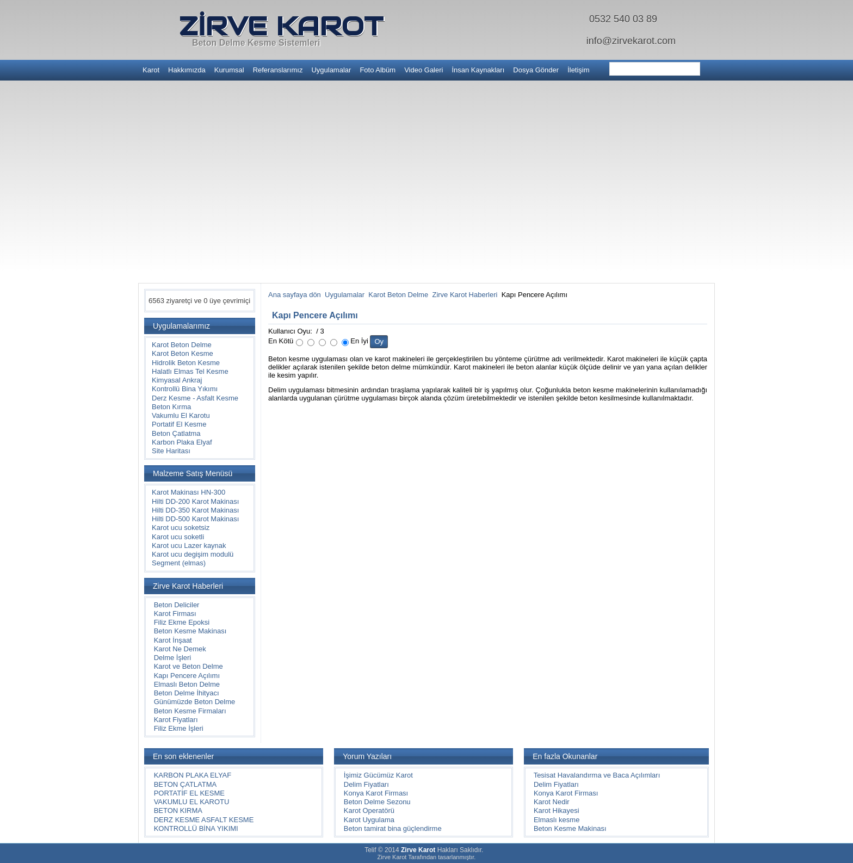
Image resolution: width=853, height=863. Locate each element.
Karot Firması (175, 613)
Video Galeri (423, 70)
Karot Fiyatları (176, 720)
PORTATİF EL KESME (189, 793)
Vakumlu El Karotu (181, 415)
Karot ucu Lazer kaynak (189, 545)
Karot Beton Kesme (182, 353)
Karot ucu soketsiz (180, 527)
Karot (151, 70)
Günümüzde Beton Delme (195, 702)
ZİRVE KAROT (281, 26)
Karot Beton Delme (182, 345)
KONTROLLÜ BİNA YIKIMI (196, 828)
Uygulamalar (331, 70)
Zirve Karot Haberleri (464, 295)
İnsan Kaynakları (478, 70)
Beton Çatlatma (176, 433)
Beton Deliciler (177, 605)
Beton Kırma (171, 407)
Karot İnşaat (173, 640)
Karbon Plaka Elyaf (182, 442)
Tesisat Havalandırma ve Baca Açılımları (597, 775)
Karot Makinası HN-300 (188, 492)
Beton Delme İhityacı (186, 693)
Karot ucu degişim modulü (192, 554)
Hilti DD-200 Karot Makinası (195, 501)
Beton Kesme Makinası (190, 631)
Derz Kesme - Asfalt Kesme (195, 398)
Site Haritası (171, 451)
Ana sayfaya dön (294, 295)
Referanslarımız (278, 70)
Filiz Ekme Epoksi (182, 622)
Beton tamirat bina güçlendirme (393, 828)
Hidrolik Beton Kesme (186, 363)
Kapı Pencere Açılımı (187, 675)
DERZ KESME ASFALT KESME (204, 820)
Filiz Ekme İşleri (178, 728)
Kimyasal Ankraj (177, 380)
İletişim (578, 70)
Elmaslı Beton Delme (187, 684)
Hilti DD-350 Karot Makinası (195, 510)
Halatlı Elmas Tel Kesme (190, 371)
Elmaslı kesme (557, 820)
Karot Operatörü (369, 810)
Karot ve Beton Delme (188, 666)
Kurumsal (229, 70)
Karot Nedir (552, 802)
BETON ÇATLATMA (185, 784)
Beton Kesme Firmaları (190, 711)
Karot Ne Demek (180, 649)
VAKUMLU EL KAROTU (192, 802)
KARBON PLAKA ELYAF (193, 775)
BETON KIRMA (178, 810)
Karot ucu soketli (178, 537)
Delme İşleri (172, 658)
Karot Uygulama (369, 820)
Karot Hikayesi (556, 810)
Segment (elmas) (179, 563)
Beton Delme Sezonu (377, 802)
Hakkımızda (187, 70)
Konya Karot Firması (376, 793)
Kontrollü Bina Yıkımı (185, 389)
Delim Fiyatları (366, 784)
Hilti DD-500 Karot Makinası (195, 519)
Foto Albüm (377, 70)
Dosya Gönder (536, 70)
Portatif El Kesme (179, 424)
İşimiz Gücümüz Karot (378, 775)
